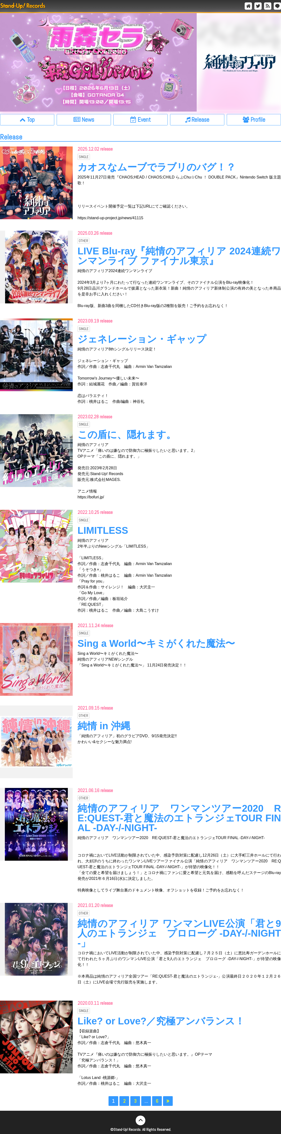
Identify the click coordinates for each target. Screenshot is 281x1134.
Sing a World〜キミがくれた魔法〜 (156, 643)
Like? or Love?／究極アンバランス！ (161, 1021)
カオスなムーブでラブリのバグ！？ (157, 167)
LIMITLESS (103, 530)
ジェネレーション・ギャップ (142, 339)
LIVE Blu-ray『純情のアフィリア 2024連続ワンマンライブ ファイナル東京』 (179, 256)
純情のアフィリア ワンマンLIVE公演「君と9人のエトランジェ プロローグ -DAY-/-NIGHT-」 (179, 933)
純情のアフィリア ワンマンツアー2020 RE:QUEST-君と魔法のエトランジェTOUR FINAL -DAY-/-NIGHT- (179, 818)
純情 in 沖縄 (104, 726)
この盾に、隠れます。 (127, 434)
